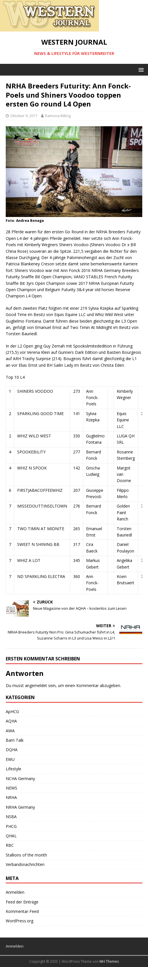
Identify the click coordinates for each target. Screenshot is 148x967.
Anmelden (15, 892)
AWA (10, 730)
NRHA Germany (20, 807)
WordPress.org (19, 920)
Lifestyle (13, 768)
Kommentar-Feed (22, 911)
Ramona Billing (58, 115)
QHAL (11, 835)
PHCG (11, 826)
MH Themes (109, 961)
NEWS (11, 788)
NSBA (11, 816)
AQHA (11, 721)
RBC (10, 845)
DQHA (11, 749)
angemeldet (36, 685)
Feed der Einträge (22, 902)
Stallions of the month (26, 855)
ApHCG (12, 711)
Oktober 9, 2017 (23, 115)
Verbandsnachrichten (25, 864)
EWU (10, 759)
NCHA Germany (20, 778)
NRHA (11, 797)
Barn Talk (15, 740)
